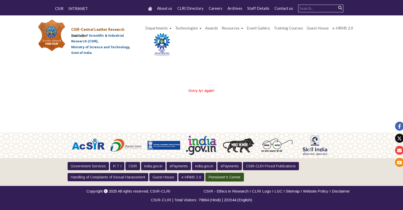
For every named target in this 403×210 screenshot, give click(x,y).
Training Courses (288, 28)
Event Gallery (258, 28)
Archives (234, 8)
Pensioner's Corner (225, 177)
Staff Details (258, 8)
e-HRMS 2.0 (342, 28)
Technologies (186, 28)
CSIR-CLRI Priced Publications (271, 166)
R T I (117, 166)
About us (164, 8)
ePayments (179, 166)
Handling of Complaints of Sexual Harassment (108, 177)
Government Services (88, 166)
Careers (215, 8)
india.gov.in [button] (153, 166)
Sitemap (293, 191)
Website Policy (315, 191)
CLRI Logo (261, 191)
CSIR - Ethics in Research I (228, 191)
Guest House (318, 28)
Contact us (283, 8)
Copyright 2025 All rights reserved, (128, 191)
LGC (278, 191)
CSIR (59, 8)
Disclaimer (341, 191)
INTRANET (78, 8)
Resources (231, 28)
